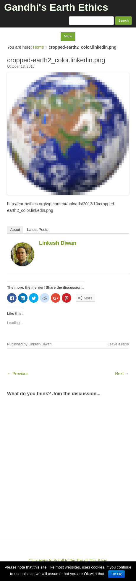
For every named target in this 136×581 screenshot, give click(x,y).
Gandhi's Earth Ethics (56, 7)
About (15, 229)
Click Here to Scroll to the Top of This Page (68, 560)
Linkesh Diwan (57, 243)
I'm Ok (116, 574)
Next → (122, 373)
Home (38, 47)
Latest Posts (37, 229)
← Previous (17, 373)
